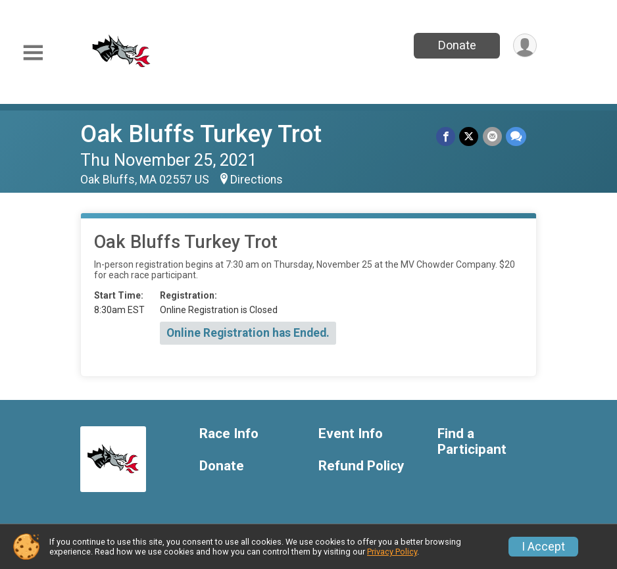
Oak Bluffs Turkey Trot (201, 134)
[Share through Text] (516, 136)
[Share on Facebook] (446, 136)
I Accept (543, 546)
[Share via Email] (492, 136)
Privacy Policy (392, 552)
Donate (456, 45)
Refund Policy (361, 466)
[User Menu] (524, 46)
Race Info (229, 433)
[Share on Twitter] (469, 136)
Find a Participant (471, 441)
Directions (256, 179)
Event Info (350, 433)
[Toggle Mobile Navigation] (33, 52)
